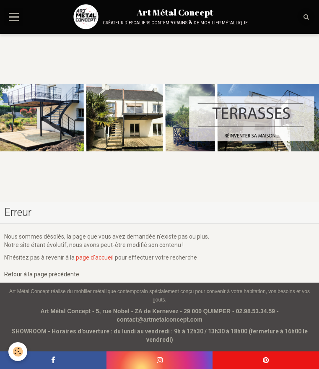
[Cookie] (17, 351)
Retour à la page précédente (41, 274)
